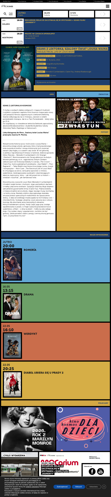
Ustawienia (93, 487)
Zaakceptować (62, 487)
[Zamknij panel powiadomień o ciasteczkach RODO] (104, 487)
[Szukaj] (5, 13)
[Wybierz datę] (10, 13)
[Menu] (107, 6)
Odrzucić (78, 487)
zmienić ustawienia (32, 487)
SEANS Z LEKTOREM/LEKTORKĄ (69, 56)
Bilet (19, 29)
